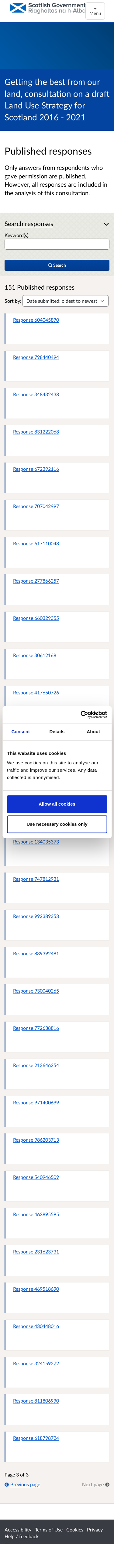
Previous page (22, 1484)
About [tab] (93, 731)
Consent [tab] (20, 731)
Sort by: (13, 301)
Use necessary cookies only (56, 824)
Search (57, 265)
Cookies (74, 1529)
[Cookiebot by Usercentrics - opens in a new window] (81, 715)
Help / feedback (22, 1536)
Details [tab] (57, 731)
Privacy (95, 1529)
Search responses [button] (29, 224)
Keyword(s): (17, 235)
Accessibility (18, 1529)
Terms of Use (49, 1529)
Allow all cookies (57, 804)
